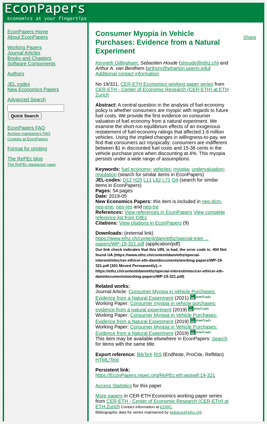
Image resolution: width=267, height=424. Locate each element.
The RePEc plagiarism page (31, 164)
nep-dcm (211, 201)
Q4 (175, 180)
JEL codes (18, 84)
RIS (158, 354)
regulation (106, 174)
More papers (109, 395)
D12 (127, 180)
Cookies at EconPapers (27, 139)
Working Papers (24, 47)
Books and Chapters (29, 58)
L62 (157, 180)
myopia (181, 169)
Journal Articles (23, 52)
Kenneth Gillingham (116, 63)
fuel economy (136, 169)
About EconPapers (27, 37)
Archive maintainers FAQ (28, 133)
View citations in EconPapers (150, 223)
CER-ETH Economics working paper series (166, 84)
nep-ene (104, 206)
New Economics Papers (33, 89)
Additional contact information (127, 73)
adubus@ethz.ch (185, 412)
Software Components (31, 63)
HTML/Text (107, 359)
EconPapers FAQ (26, 127)
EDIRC (166, 407)
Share (249, 37)
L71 (166, 180)
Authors (15, 73)
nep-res (124, 206)
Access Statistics (113, 385)
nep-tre (151, 206)
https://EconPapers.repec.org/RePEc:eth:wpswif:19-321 (155, 375)
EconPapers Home (27, 31)
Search (220, 338)
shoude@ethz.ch (199, 63)
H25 (137, 180)
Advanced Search (26, 99)
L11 (147, 180)
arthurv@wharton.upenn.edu (178, 68)
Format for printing (27, 148)
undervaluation (208, 169)
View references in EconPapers (158, 212)
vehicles (162, 169)
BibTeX (144, 354)
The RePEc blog (25, 158)
